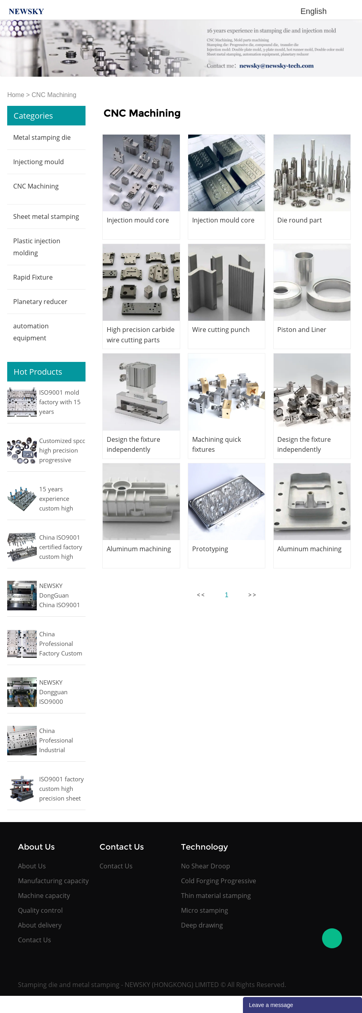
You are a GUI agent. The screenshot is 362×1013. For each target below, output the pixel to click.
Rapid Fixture (33, 277)
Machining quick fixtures (216, 444)
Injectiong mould (38, 161)
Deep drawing (202, 925)
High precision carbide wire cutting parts (141, 334)
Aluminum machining (139, 548)
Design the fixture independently (133, 444)
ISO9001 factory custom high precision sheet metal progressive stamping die (61, 789)
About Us (32, 866)
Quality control (40, 910)
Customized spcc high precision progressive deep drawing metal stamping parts (62, 451)
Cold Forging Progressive (218, 880)
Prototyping (210, 548)
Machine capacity (44, 895)
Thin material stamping (216, 895)
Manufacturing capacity (53, 880)
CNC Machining (54, 94)
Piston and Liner (301, 329)
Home (15, 94)
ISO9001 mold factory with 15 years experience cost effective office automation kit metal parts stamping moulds (60, 402)
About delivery (40, 925)
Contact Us (34, 940)
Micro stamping (204, 910)
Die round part (299, 220)
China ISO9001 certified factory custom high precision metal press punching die (60, 547)
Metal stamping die (42, 137)
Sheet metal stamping (46, 216)
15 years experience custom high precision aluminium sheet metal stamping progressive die (60, 499)
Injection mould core (138, 220)
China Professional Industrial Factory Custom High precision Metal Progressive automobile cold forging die (61, 741)
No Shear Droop (205, 866)
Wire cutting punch (221, 329)
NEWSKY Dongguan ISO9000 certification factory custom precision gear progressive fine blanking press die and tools (61, 692)
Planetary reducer (40, 301)
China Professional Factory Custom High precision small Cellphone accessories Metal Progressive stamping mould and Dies (61, 644)
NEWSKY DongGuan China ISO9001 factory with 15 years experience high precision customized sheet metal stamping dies (61, 596)
